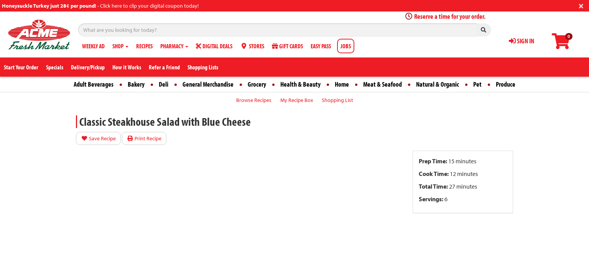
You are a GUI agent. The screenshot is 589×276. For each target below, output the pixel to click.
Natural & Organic (437, 84)
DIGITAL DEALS (214, 46)
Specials (54, 67)
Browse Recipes (253, 100)
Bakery (136, 84)
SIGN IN (521, 40)
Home (342, 84)
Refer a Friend (164, 67)
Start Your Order (21, 67)
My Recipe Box (296, 100)
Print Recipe (144, 138)
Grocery (257, 84)
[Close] (581, 5)
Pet (477, 84)
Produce (505, 84)
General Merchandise (208, 84)
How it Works (126, 67)
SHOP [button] (120, 46)
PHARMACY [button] (174, 46)
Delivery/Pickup (88, 67)
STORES (252, 46)
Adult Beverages (94, 84)
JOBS (346, 46)
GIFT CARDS (287, 46)
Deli (163, 84)
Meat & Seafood (382, 84)
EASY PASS (321, 46)
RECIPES (144, 46)
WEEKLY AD (93, 46)
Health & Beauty (300, 84)
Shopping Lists (203, 67)
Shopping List (337, 100)
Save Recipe (98, 138)
